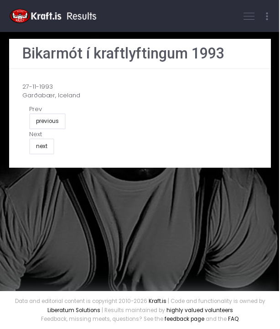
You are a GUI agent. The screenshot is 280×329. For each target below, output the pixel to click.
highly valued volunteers (199, 310)
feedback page (184, 319)
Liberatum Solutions (73, 310)
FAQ (233, 319)
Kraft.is (157, 301)
